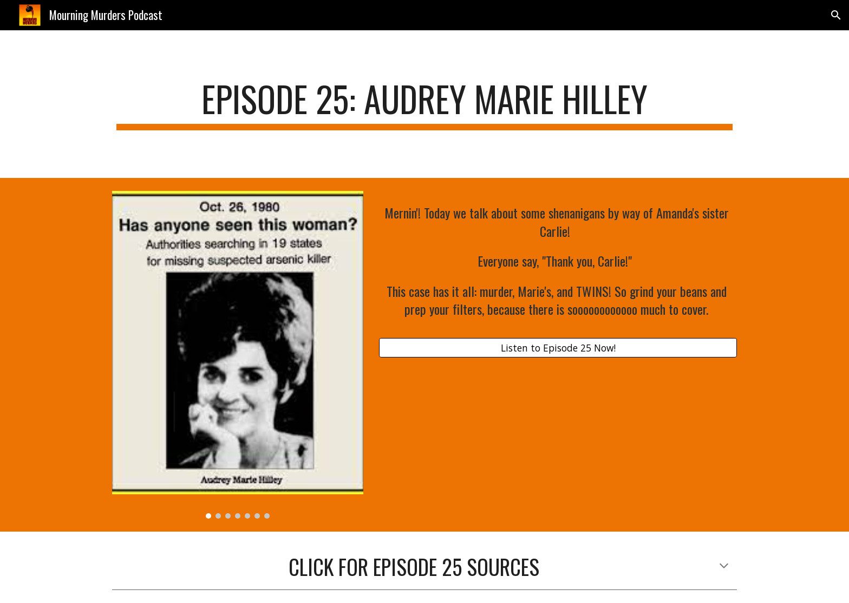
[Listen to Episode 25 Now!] (558, 348)
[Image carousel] (237, 355)
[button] (836, 15)
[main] (424, 104)
